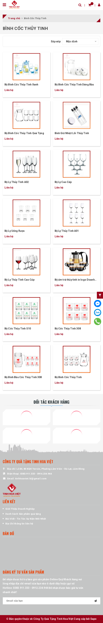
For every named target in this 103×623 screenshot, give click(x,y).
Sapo (93, 618)
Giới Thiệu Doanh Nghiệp (20, 508)
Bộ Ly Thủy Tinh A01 (67, 230)
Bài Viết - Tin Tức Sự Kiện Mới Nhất (25, 518)
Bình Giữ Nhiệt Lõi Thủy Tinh (72, 133)
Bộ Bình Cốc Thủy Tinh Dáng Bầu (74, 84)
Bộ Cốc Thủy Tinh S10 (18, 328)
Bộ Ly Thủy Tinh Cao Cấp (19, 279)
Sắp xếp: (56, 41)
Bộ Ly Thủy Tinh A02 (17, 182)
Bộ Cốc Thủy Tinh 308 (68, 328)
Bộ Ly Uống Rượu (15, 230)
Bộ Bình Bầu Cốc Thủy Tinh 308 (23, 377)
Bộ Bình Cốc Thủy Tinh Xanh (21, 84)
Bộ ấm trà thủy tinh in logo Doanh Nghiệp (75, 280)
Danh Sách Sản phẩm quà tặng (23, 514)
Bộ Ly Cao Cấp (63, 182)
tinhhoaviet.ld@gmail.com (31, 478)
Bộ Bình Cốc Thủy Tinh (68, 377)
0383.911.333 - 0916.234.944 (36, 473)
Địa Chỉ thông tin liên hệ (19, 523)
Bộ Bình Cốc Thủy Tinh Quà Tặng (24, 133)
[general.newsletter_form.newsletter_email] (51, 600)
